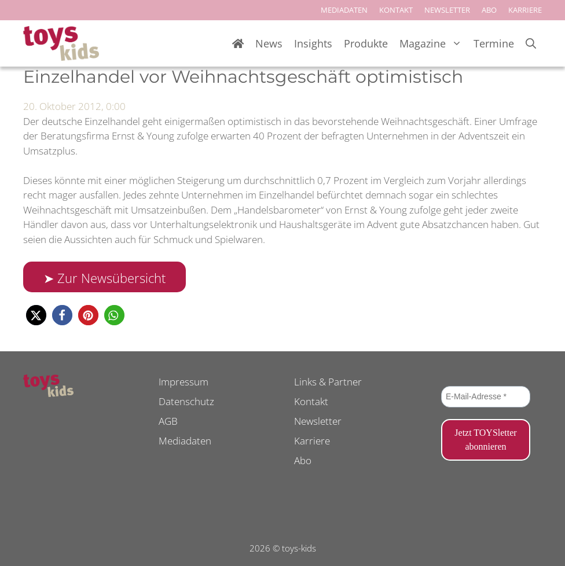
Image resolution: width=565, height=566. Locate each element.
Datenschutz (186, 401)
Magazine (433, 43)
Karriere (312, 440)
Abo (302, 460)
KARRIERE (525, 10)
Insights (313, 43)
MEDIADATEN (344, 10)
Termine (494, 43)
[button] (36, 315)
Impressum (183, 381)
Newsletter (318, 421)
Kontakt (311, 401)
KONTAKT (396, 10)
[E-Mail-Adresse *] (485, 396)
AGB (168, 421)
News (268, 43)
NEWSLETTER (447, 10)
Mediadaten (185, 440)
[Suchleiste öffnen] (531, 43)
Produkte (366, 43)
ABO (489, 10)
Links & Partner (328, 381)
